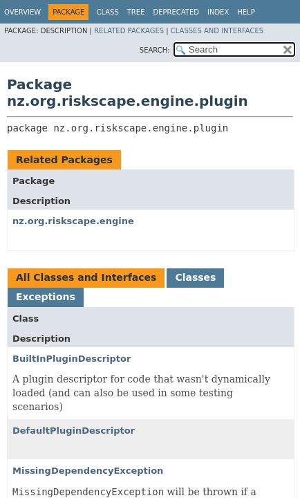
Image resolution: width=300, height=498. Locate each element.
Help (245, 12)
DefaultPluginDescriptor (73, 430)
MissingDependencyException (87, 470)
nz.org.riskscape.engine (73, 221)
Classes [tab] (195, 277)
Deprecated (176, 12)
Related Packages (129, 31)
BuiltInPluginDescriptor (71, 358)
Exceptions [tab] (45, 296)
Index (218, 12)
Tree (136, 12)
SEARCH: (155, 50)
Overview (22, 12)
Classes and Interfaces (217, 31)
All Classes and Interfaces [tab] (86, 277)
